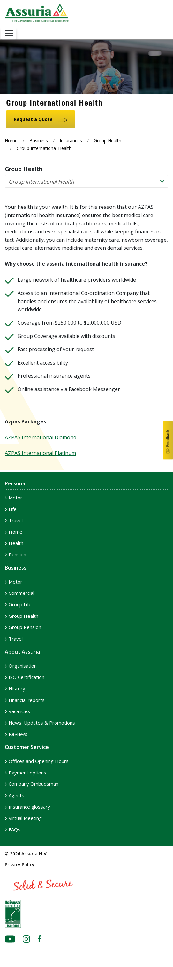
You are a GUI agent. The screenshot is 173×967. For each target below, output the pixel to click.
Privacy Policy (19, 864)
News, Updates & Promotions (42, 722)
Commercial (21, 593)
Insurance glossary (29, 807)
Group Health (107, 141)
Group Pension (25, 627)
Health (16, 543)
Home (11, 141)
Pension (17, 554)
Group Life (20, 604)
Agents (16, 795)
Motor (15, 497)
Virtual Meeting (25, 818)
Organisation (23, 666)
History (17, 688)
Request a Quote (33, 119)
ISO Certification (26, 677)
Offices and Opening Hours (39, 761)
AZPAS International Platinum (40, 453)
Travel (16, 520)
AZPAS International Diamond (40, 437)
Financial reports (27, 700)
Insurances (71, 141)
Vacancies (19, 711)
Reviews (18, 734)
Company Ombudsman (33, 784)
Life (13, 509)
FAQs (14, 829)
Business (38, 141)
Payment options (27, 772)
